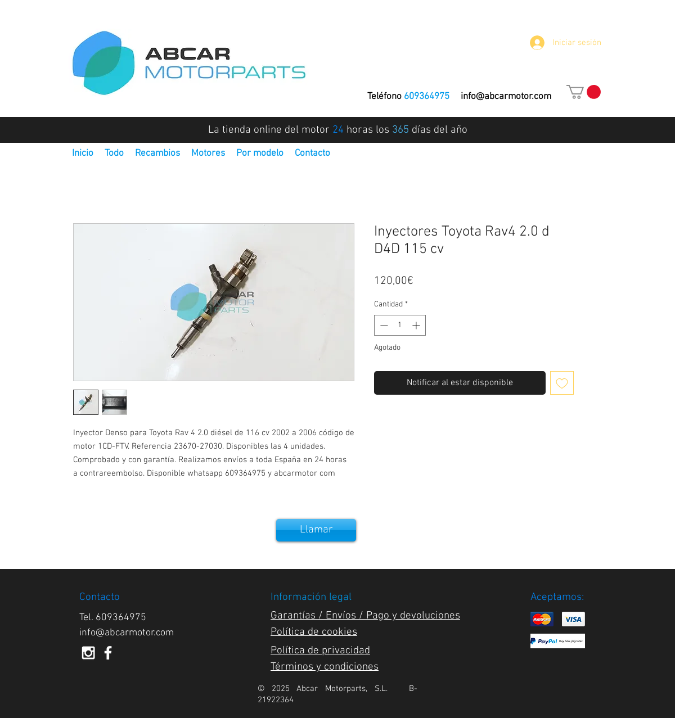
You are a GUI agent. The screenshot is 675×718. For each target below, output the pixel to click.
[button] (583, 92)
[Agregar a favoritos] (562, 383)
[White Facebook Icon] (108, 653)
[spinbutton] (400, 325)
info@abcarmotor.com (506, 96)
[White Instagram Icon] (88, 653)
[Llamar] (316, 530)
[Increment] (417, 325)
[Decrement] (383, 325)
